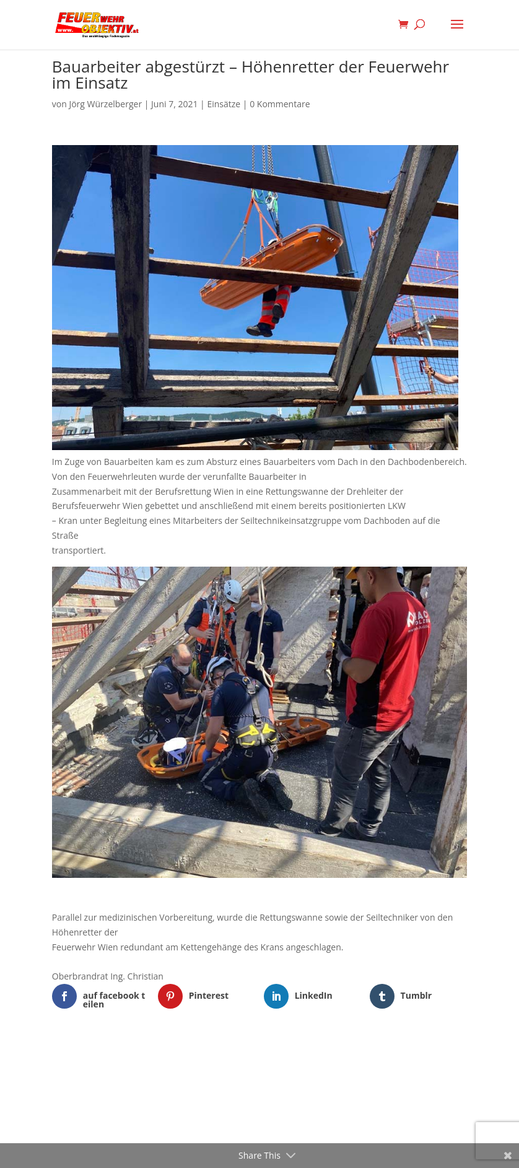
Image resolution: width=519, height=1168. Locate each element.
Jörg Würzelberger (105, 104)
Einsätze (223, 104)
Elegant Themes (240, 1062)
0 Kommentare (280, 104)
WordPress (323, 1062)
